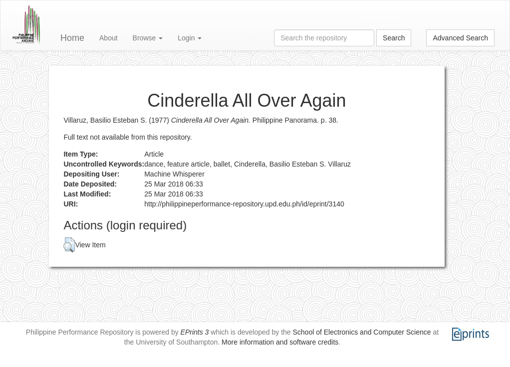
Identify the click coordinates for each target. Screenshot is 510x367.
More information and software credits (280, 342)
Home (72, 38)
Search (394, 38)
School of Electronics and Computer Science (362, 332)
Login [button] (190, 38)
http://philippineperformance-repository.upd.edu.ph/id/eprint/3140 (244, 204)
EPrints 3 (195, 332)
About (108, 38)
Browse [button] (148, 38)
